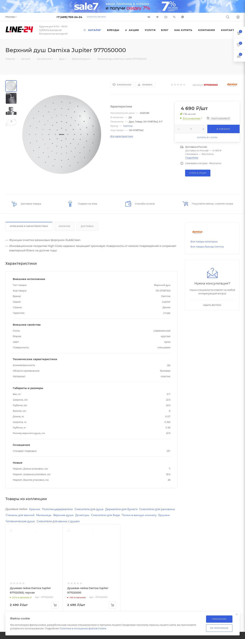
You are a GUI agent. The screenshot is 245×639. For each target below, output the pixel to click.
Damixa (128, 125)
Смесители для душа (88, 509)
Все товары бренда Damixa (207, 246)
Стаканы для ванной (20, 515)
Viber (174, 17)
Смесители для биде (105, 515)
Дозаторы (82, 515)
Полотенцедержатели (57, 509)
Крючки (34, 509)
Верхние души (63, 515)
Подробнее (191, 157)
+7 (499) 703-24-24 (69, 17)
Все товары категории (204, 241)
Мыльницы (43, 515)
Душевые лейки (16, 509)
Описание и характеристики (29, 226)
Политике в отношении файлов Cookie (82, 628)
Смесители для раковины (157, 509)
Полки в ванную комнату (139, 515)
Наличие (64, 226)
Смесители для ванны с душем (58, 521)
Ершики (164, 515)
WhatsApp (182, 17)
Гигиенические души (20, 521)
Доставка (87, 226)
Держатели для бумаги (121, 509)
